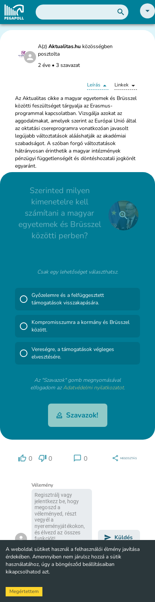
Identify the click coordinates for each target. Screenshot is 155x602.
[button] (147, 16)
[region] (25, 458)
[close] (123, 215)
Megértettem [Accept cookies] (24, 591)
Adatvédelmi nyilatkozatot (93, 387)
